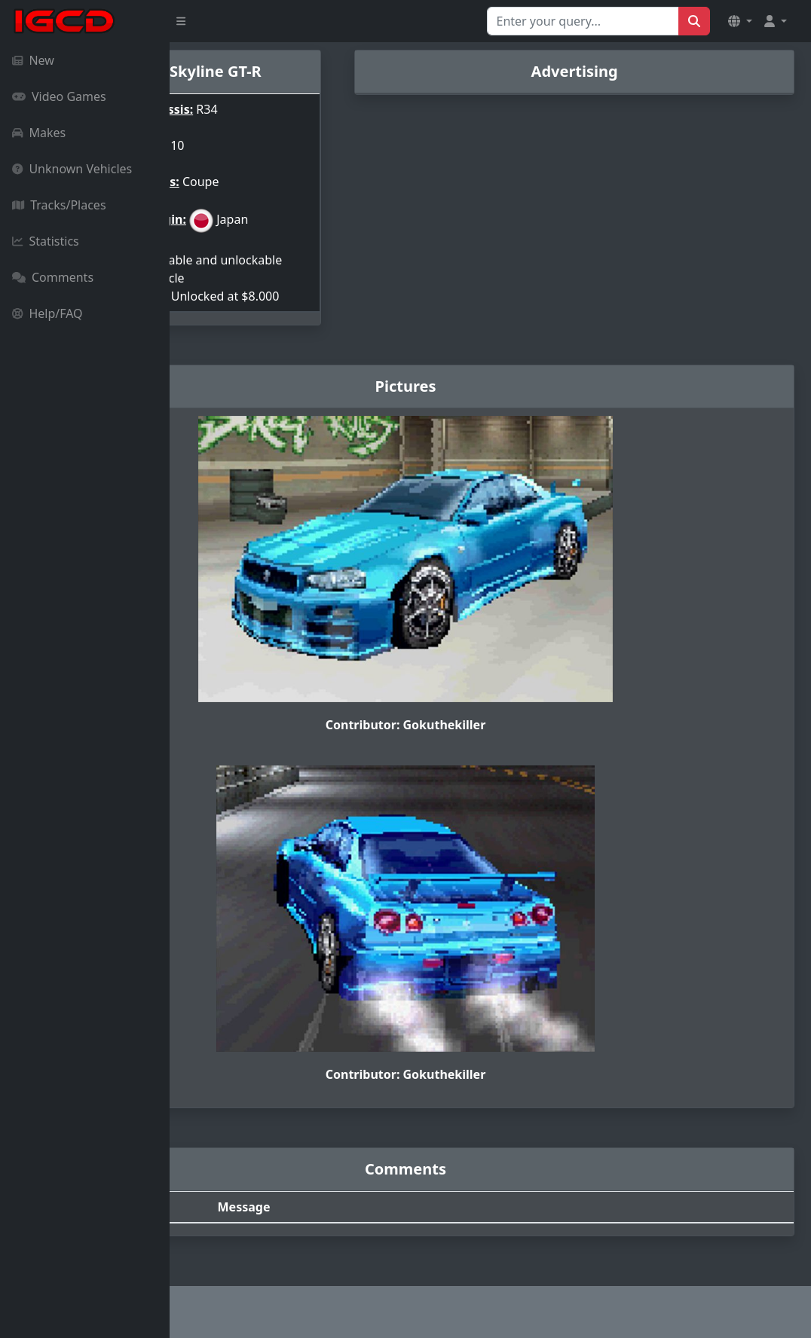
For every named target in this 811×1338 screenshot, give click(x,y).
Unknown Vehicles (72, 168)
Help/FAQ (47, 313)
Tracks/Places (59, 205)
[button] (740, 21)
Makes (39, 132)
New (33, 60)
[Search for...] (583, 21)
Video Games (59, 96)
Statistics (45, 241)
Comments (52, 277)
